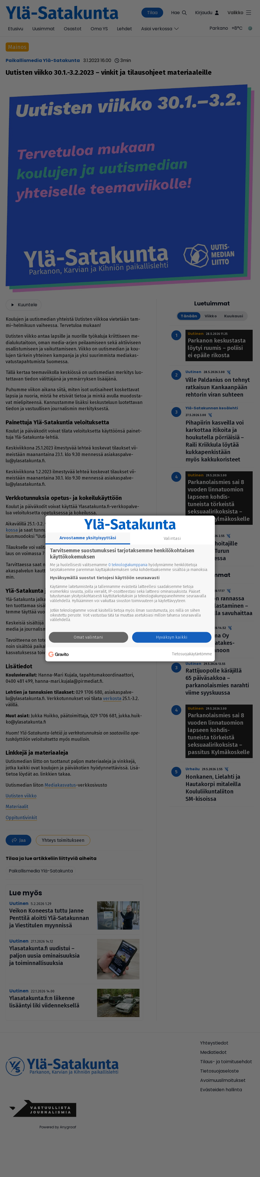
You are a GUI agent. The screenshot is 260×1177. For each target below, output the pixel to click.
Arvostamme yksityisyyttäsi (88, 537)
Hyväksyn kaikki (171, 637)
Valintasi (172, 538)
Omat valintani (88, 637)
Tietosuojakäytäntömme (192, 654)
